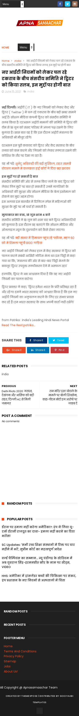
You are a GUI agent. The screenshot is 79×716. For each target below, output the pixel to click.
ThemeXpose (29, 696)
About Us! (11, 671)
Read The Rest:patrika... (18, 325)
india (18, 61)
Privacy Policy (14, 656)
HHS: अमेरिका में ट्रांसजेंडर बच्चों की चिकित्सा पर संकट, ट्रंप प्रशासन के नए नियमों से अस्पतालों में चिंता (39, 578)
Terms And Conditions (20, 651)
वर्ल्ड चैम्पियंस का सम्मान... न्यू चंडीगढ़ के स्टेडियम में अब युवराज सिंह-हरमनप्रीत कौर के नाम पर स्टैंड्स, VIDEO (37, 562)
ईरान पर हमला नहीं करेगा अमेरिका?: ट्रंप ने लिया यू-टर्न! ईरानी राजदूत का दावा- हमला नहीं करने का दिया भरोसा (38, 531)
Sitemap (10, 661)
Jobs (7, 666)
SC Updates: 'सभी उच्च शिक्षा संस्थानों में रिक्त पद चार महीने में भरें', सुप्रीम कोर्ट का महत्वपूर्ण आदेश (38, 547)
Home (5, 47)
